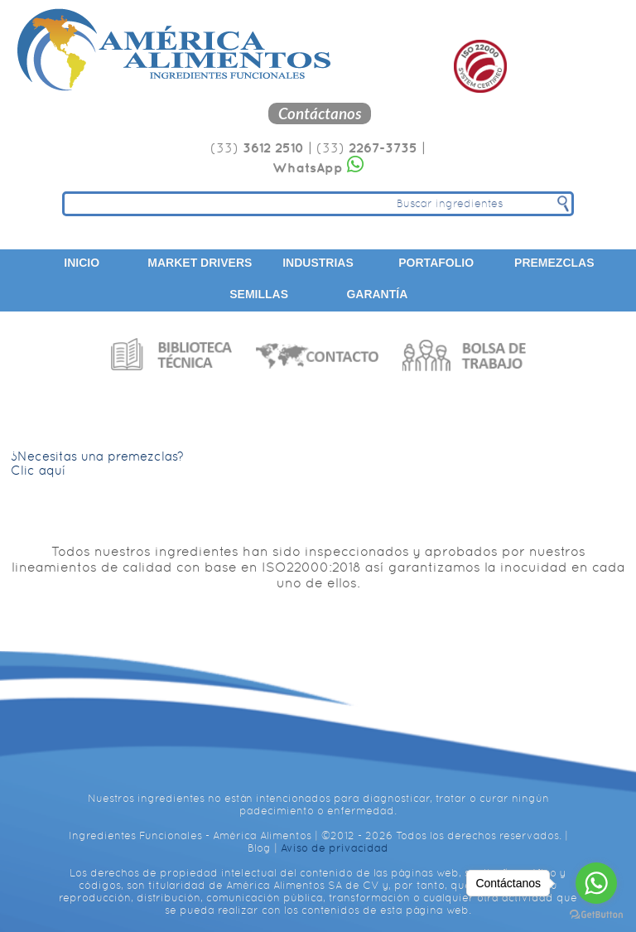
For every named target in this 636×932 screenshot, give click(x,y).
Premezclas (554, 262)
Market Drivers (199, 262)
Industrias (318, 262)
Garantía (376, 294)
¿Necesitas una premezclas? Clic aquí (97, 463)
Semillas (258, 294)
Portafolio (436, 262)
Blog (259, 848)
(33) (257, 148)
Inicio (81, 262)
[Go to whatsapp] (596, 883)
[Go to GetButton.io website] (596, 915)
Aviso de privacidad (334, 848)
